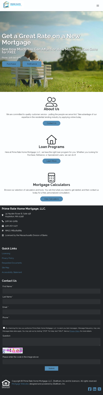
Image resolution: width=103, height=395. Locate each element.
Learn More (51, 161)
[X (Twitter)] (99, 389)
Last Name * (8, 297)
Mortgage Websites (20, 384)
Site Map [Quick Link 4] (5, 268)
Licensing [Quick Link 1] (6, 253)
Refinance (32, 64)
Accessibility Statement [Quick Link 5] (12, 272)
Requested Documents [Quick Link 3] (12, 263)
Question (6, 336)
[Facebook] (89, 389)
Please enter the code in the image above (20, 357)
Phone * (6, 317)
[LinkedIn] (94, 389)
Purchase (11, 64)
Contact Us (51, 123)
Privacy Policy (75, 331)
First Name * (8, 286)
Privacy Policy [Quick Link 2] (8, 258)
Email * (5, 307)
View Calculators (51, 199)
